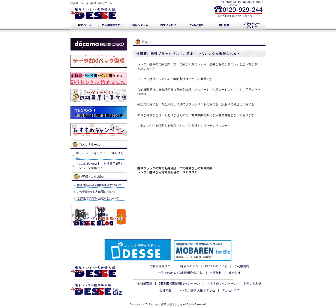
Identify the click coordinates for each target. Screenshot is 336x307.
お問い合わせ (168, 25)
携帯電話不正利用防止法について (99, 185)
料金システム (140, 25)
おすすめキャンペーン (222, 283)
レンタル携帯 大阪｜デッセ (196, 290)
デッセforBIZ (230, 290)
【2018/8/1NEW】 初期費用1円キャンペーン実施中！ (99, 166)
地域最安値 (144, 283)
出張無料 (216, 272)
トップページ (84, 25)
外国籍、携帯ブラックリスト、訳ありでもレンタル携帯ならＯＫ (188, 53)
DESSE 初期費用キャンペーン (179, 283)
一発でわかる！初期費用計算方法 (180, 272)
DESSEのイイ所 (216, 266)
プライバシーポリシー (252, 25)
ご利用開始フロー (112, 25)
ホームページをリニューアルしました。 (100, 155)
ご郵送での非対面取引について (98, 198)
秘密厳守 (235, 272)
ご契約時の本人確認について (96, 191)
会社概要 (224, 25)
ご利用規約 (196, 25)
